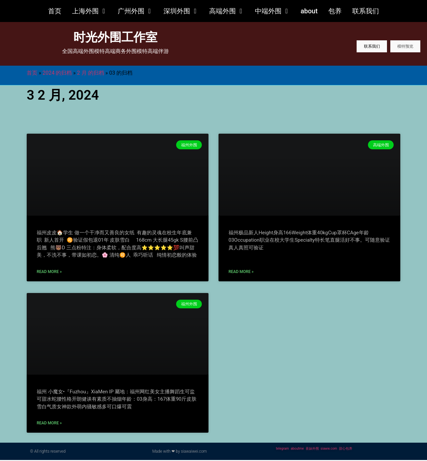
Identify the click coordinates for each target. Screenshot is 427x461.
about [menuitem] (309, 11)
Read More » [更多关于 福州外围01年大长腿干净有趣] (49, 272)
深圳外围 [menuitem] (176, 11)
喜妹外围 (312, 449)
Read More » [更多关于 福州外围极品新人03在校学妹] (241, 272)
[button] (103, 11)
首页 (32, 74)
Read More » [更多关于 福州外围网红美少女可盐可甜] (49, 424)
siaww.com (329, 449)
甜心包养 (345, 449)
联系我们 (355, 49)
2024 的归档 (57, 74)
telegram (282, 449)
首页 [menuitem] (54, 11)
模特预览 (399, 49)
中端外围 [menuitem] (268, 11)
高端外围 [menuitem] (222, 11)
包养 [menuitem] (335, 11)
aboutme (297, 449)
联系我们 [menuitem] (365, 11)
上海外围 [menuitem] (85, 11)
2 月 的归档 (90, 74)
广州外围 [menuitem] (131, 11)
